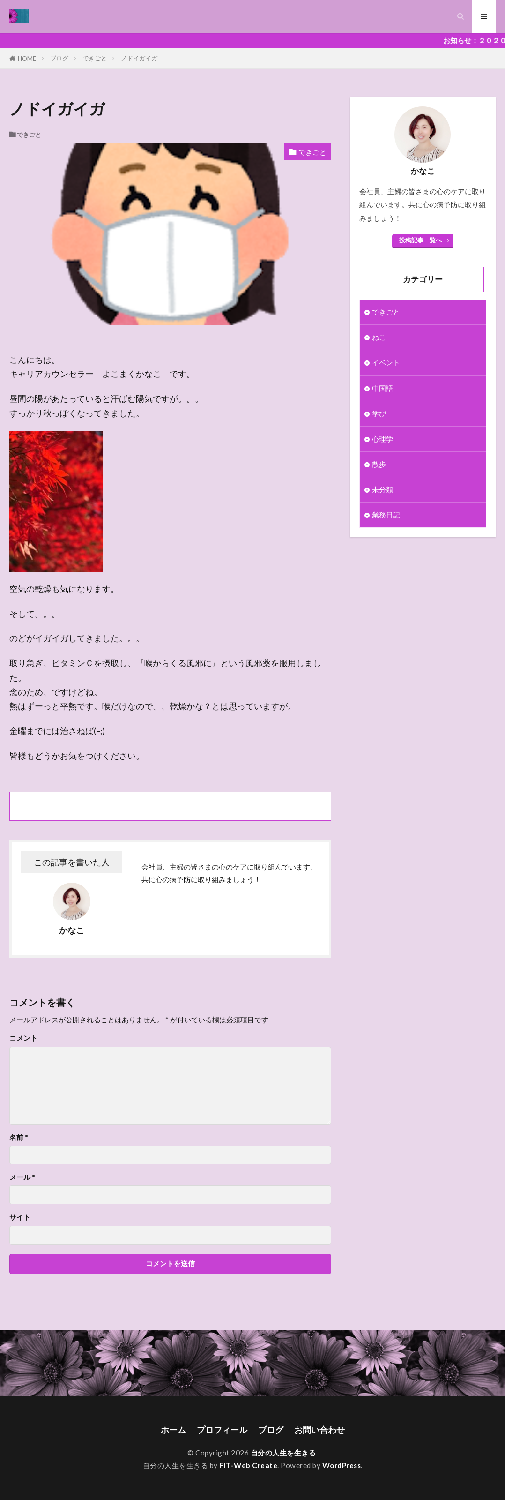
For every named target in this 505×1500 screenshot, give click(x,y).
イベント (386, 362)
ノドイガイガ (139, 58)
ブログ (59, 58)
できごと (94, 58)
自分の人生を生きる (283, 1452)
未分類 (382, 489)
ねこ (379, 337)
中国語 (382, 388)
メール (22, 1177)
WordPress (341, 1465)
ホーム (173, 1430)
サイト (19, 1217)
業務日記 (386, 514)
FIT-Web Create (248, 1465)
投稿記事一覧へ (420, 240)
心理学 (382, 439)
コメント (23, 1038)
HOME (27, 58)
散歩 (379, 464)
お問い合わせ (319, 1430)
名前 (18, 1137)
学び (379, 413)
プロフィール (222, 1430)
